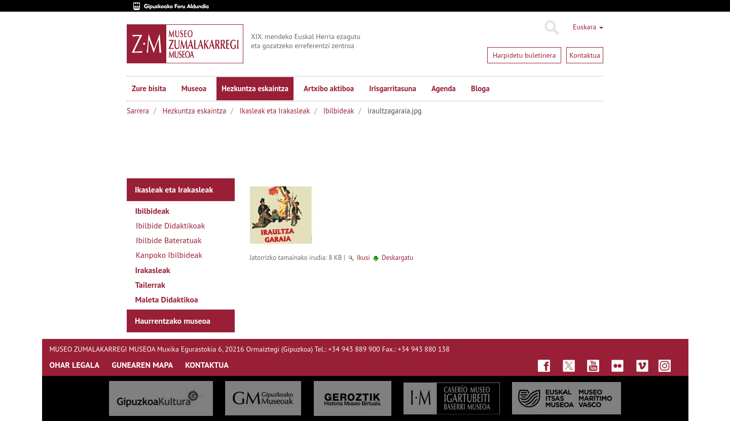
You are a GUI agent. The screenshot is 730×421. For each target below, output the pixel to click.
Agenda (443, 88)
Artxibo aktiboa (329, 88)
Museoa (193, 88)
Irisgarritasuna (392, 88)
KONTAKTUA (207, 365)
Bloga (480, 88)
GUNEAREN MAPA (142, 365)
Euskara (588, 26)
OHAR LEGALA (75, 365)
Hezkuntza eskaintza (255, 88)
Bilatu (551, 27)
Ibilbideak (338, 111)
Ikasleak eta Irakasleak (275, 111)
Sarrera (138, 111)
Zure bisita (149, 88)
